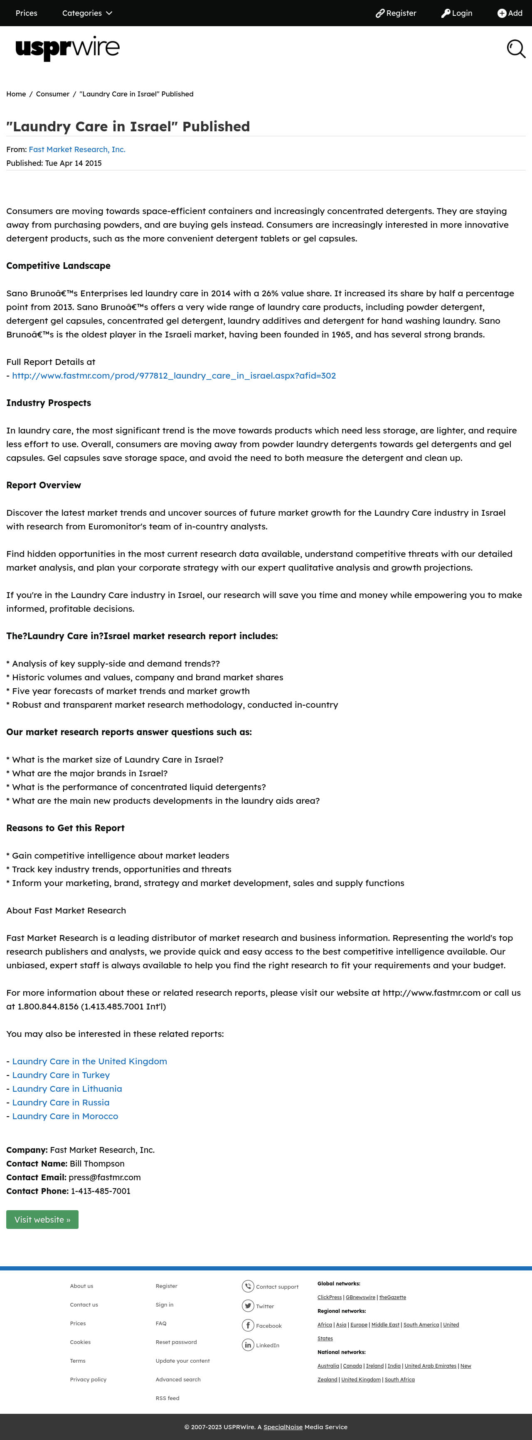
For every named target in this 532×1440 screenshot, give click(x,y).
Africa (325, 1325)
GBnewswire (360, 1297)
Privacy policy (88, 1379)
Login (457, 13)
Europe (358, 1325)
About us (82, 1285)
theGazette (392, 1297)
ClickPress (330, 1297)
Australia (328, 1366)
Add (510, 13)
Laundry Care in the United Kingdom (89, 1061)
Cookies (80, 1342)
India (394, 1366)
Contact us (84, 1304)
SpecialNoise (283, 1427)
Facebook (261, 1325)
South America (421, 1325)
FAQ (161, 1323)
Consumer (53, 93)
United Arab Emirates (431, 1366)
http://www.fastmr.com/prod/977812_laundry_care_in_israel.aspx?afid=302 (174, 375)
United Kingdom (361, 1379)
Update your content (183, 1360)
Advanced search (178, 1379)
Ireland (375, 1366)
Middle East (385, 1325)
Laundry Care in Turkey (61, 1074)
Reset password (176, 1342)
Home (16, 93)
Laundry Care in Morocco (65, 1115)
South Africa (400, 1379)
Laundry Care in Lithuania (67, 1088)
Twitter (257, 1306)
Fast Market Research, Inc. (77, 149)
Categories (87, 13)
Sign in (165, 1304)
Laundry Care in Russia (61, 1102)
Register (396, 13)
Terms (78, 1360)
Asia (341, 1325)
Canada (352, 1366)
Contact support (270, 1286)
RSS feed (168, 1398)
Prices (26, 13)
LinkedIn (260, 1345)
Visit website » (43, 1219)
